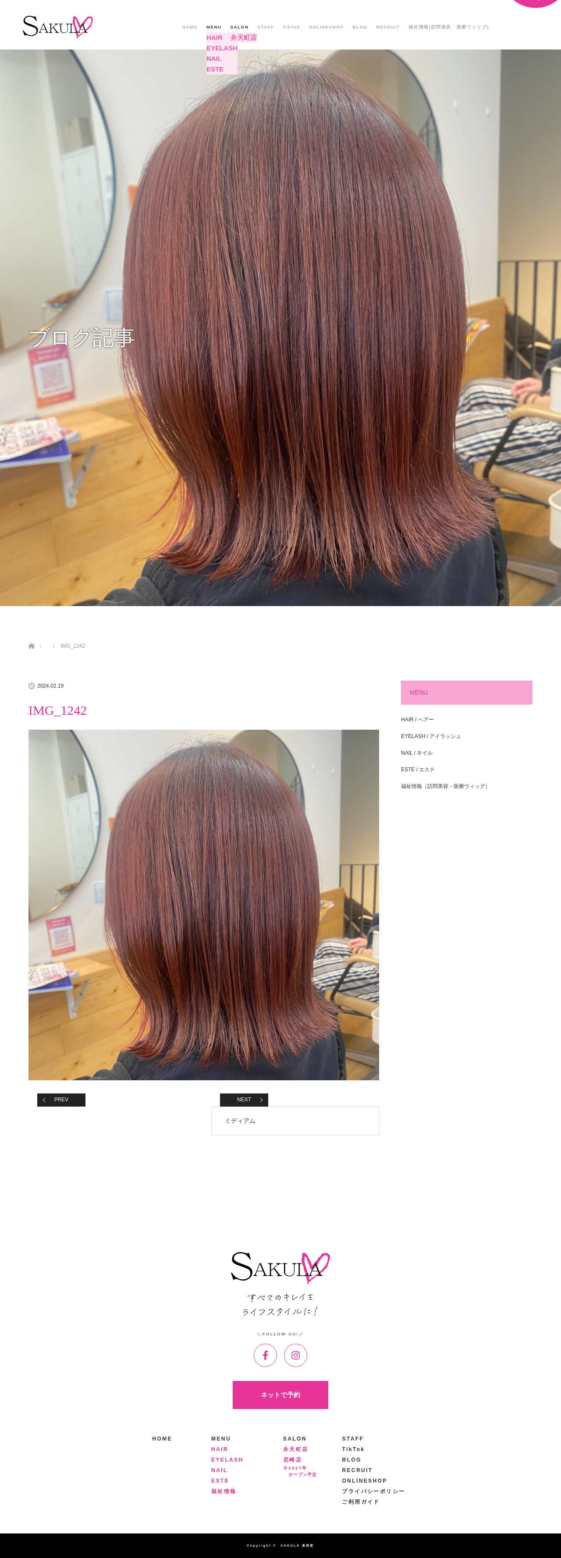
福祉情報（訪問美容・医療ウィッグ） (445, 786)
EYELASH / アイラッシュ (431, 736)
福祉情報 (224, 1491)
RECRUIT (388, 27)
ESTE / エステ (418, 770)
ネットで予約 (280, 1394)
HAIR (219, 1449)
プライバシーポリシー (373, 1491)
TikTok (291, 27)
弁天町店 (296, 1449)
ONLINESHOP (326, 27)
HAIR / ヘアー (417, 720)
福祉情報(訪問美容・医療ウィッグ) (448, 27)
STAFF (265, 27)
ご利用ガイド (361, 1502)
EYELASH (227, 1460)
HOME (190, 27)
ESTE (220, 1481)
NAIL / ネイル (417, 753)
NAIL (219, 1470)
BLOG (359, 27)
